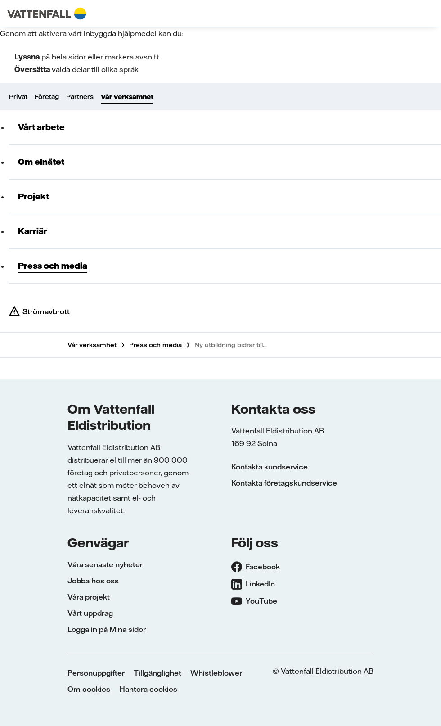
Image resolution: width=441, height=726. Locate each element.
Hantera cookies (148, 689)
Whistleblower (216, 672)
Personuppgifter (96, 672)
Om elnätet (41, 162)
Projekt (33, 196)
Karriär (32, 231)
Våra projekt (89, 596)
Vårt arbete (41, 127)
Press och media (52, 266)
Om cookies (89, 689)
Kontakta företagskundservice (284, 482)
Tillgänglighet (157, 672)
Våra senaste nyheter (105, 564)
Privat (18, 97)
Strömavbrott (46, 311)
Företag (47, 97)
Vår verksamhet (127, 97)
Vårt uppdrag (90, 613)
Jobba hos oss (93, 580)
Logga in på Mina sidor (107, 629)
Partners (80, 97)
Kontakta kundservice (269, 466)
